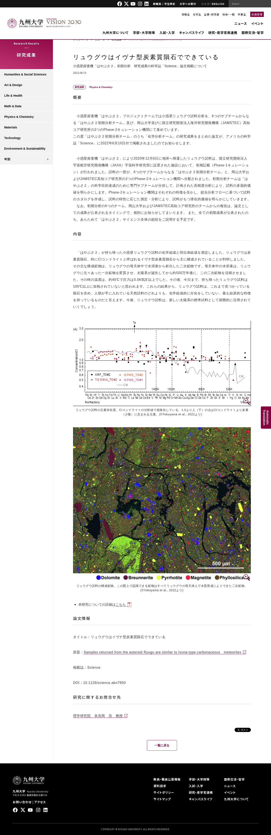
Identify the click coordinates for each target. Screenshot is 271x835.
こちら (121, 604)
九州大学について (115, 32)
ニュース (240, 23)
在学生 (197, 14)
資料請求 (159, 786)
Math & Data (12, 106)
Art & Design (13, 85)
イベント (257, 23)
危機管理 (257, 14)
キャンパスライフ (191, 32)
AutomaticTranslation (266, 418)
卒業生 (242, 14)
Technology (12, 138)
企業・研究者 (211, 14)
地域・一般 (228, 14)
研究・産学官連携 (201, 792)
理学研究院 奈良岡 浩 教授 (98, 716)
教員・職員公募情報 (167, 779)
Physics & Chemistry (19, 116)
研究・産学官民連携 (222, 32)
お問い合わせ (22, 802)
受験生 (186, 14)
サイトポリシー (163, 792)
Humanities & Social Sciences (25, 74)
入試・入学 (167, 32)
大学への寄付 (188, 4)
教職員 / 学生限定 (164, 4)
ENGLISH (218, 4)
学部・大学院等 (144, 32)
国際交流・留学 (253, 32)
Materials (10, 127)
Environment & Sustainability (24, 148)
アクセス (40, 802)
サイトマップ (162, 799)
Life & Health (13, 95)
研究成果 (117, 39)
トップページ (80, 39)
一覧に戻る (162, 745)
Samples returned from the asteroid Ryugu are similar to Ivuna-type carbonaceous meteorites (162, 652)
